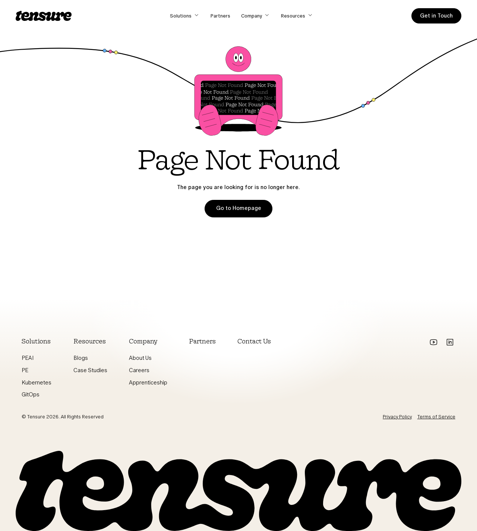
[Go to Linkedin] (450, 342)
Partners (220, 16)
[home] (44, 16)
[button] (185, 15)
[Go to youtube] (433, 342)
